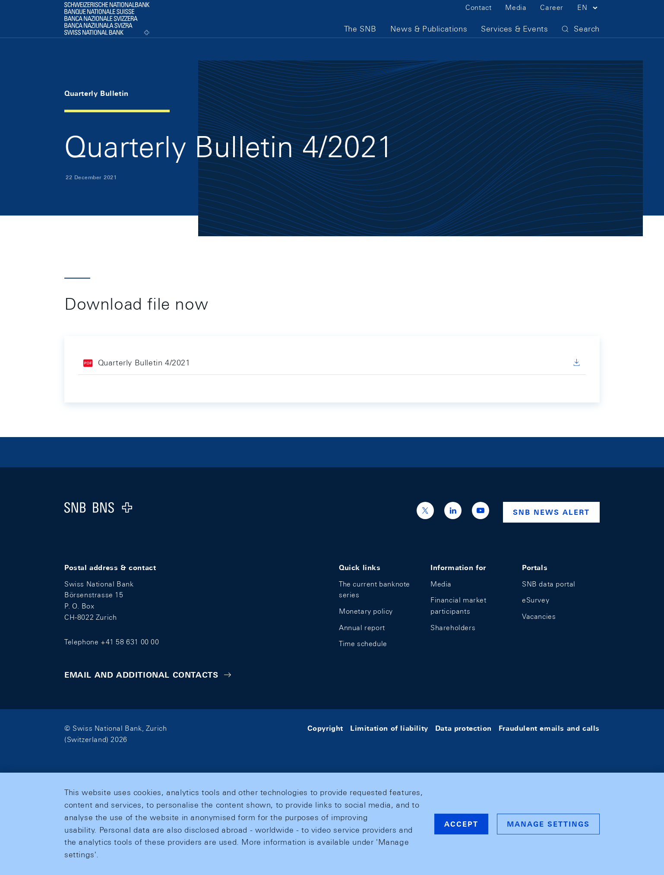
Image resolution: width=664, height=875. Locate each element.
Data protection (463, 728)
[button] (588, 21)
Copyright (325, 728)
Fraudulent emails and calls (549, 728)
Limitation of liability (389, 728)
